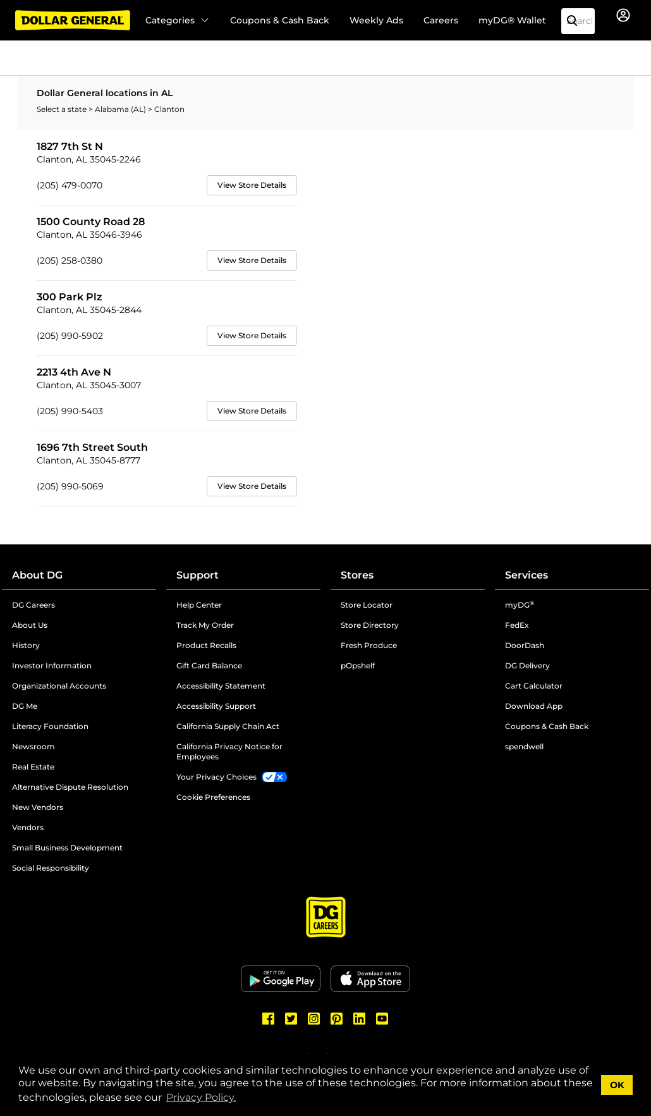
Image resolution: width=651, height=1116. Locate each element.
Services (526, 575)
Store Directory (370, 625)
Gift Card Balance (209, 665)
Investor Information (52, 665)
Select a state (62, 109)
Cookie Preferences (213, 797)
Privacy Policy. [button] (201, 1097)
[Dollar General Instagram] (314, 1018)
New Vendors (37, 807)
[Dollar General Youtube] (382, 1018)
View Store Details (251, 185)
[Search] (577, 21)
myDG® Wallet (512, 20)
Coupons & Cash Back (279, 20)
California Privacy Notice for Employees (229, 751)
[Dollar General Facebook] (268, 1018)
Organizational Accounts (59, 685)
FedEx (517, 625)
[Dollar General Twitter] (291, 1018)
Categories (177, 20)
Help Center (199, 605)
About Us (29, 625)
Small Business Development (67, 847)
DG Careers (33, 605)
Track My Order (205, 625)
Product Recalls (206, 645)
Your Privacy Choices (216, 777)
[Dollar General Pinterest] (337, 1018)
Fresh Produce (369, 645)
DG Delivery (527, 665)
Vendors (28, 827)
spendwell (524, 746)
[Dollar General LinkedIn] (359, 1018)
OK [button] (617, 1085)
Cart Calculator (534, 685)
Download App (534, 706)
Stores (357, 575)
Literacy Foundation (50, 726)
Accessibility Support (216, 706)
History (26, 645)
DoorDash (524, 645)
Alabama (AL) (121, 109)
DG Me (24, 706)
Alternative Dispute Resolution (70, 787)
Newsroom (33, 746)
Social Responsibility (50, 868)
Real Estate (33, 766)
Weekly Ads (376, 20)
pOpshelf (358, 665)
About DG (37, 575)
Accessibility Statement (220, 685)
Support (197, 575)
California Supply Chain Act (227, 726)
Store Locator (366, 605)
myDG (519, 605)
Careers (440, 20)
